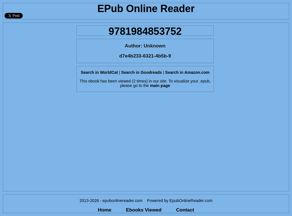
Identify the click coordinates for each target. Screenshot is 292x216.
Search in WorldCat (99, 72)
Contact (185, 210)
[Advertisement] (38, 107)
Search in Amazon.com (187, 72)
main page (160, 85)
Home (104, 210)
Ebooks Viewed (143, 210)
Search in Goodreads (141, 72)
